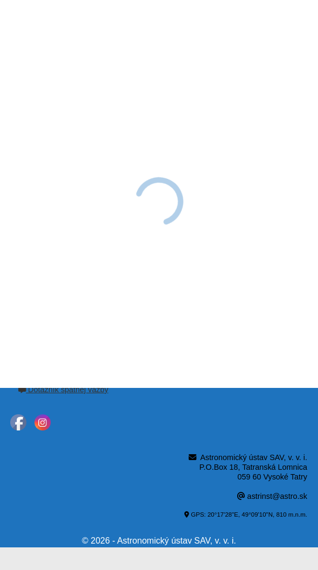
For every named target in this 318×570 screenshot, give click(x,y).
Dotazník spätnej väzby (63, 389)
